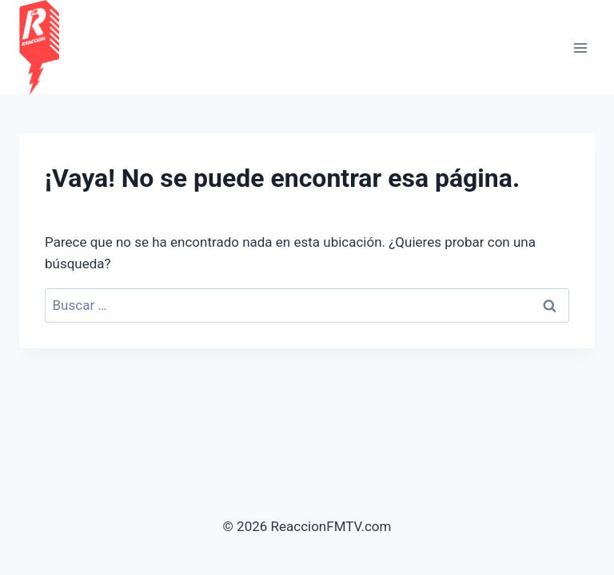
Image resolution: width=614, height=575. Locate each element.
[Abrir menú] (580, 47)
